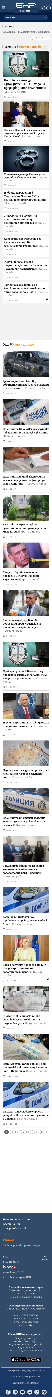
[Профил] (48, 8)
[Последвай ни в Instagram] (15, 1392)
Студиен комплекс (15, 1228)
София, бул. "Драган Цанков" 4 (26, 1290)
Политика (9, 31)
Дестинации (11, 1224)
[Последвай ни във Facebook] (8, 1392)
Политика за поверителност (26, 1376)
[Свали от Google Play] (34, 1359)
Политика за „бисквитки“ (26, 1383)
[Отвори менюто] (3, 7)
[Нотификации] (43, 8)
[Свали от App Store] (18, 1359)
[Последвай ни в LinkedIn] (29, 1392)
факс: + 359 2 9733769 (26, 1318)
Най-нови (40, 37)
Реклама (8, 1239)
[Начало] (26, 5)
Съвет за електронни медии (22, 1245)
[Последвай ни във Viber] (44, 1392)
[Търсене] (45, 17)
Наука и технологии (16, 1219)
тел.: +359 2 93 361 (26, 1293)
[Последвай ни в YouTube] (22, 1392)
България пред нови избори (34, 31)
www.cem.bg (26, 1325)
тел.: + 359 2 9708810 (26, 1315)
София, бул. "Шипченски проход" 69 (26, 1310)
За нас (7, 1234)
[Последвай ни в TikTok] (37, 1392)
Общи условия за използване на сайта (26, 1370)
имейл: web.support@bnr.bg (26, 1297)
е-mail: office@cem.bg (26, 1322)
